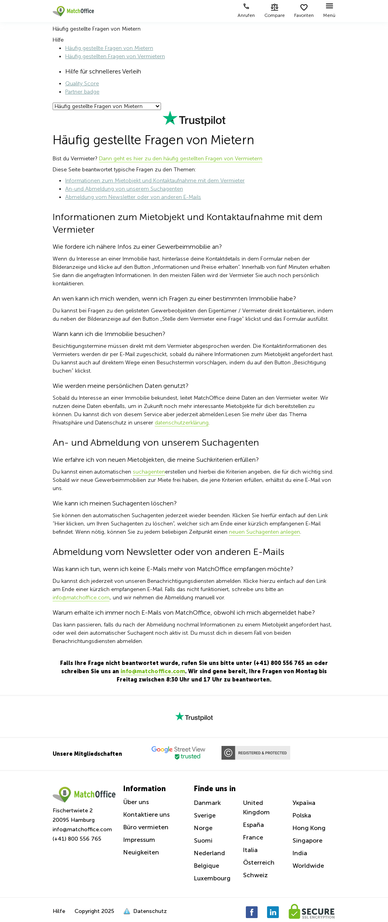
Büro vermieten (145, 827)
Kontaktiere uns (146, 814)
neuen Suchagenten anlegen (264, 532)
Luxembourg (212, 878)
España (253, 824)
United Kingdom (256, 807)
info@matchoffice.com (81, 598)
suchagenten (149, 472)
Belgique (206, 865)
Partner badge (82, 92)
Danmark (207, 802)
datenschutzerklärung (182, 423)
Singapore (307, 840)
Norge (203, 828)
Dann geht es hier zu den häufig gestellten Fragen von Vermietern (180, 159)
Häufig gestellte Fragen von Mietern (109, 48)
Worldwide (308, 865)
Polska (302, 815)
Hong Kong (309, 828)
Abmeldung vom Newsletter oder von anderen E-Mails (133, 197)
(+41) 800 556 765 (77, 839)
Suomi (203, 840)
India (300, 853)
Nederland (209, 853)
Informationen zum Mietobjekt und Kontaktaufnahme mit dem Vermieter (155, 181)
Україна (304, 802)
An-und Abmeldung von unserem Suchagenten (124, 189)
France (253, 837)
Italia (250, 850)
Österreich (259, 862)
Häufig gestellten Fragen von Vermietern (115, 56)
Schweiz (255, 875)
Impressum (139, 839)
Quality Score (82, 83)
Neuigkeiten (141, 852)
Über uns (136, 802)
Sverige (205, 815)
